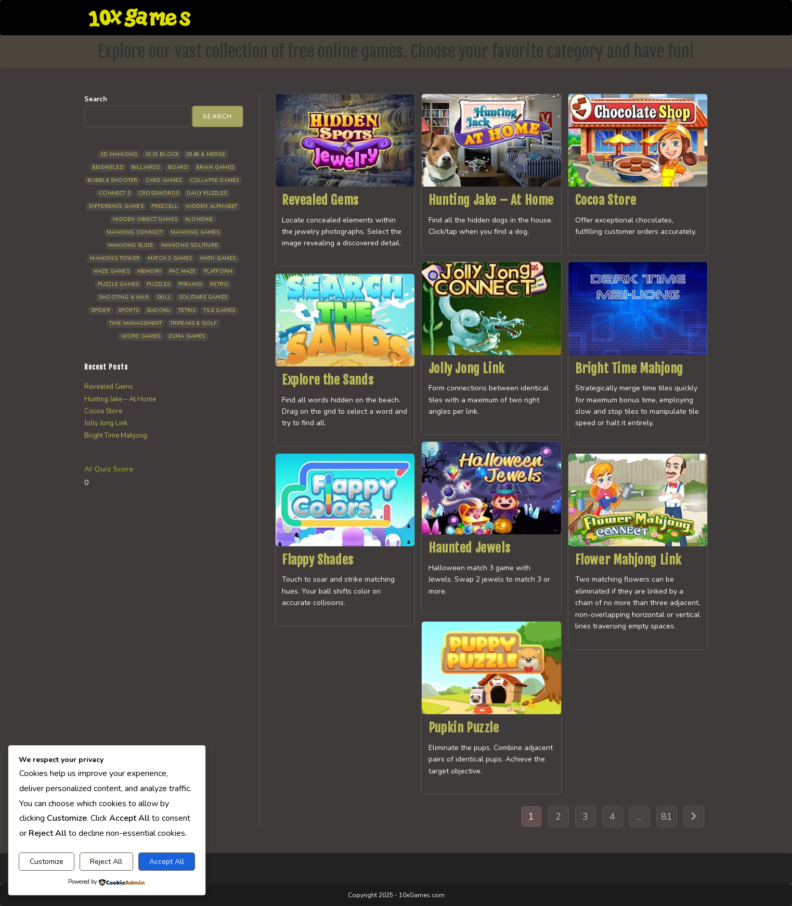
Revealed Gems (320, 200)
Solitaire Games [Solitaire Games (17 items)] (203, 297)
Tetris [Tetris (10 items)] (187, 310)
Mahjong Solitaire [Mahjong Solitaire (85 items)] (189, 245)
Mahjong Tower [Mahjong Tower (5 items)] (115, 258)
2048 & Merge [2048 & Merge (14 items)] (205, 154)
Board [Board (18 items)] (178, 167)
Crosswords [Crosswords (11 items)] (158, 193)
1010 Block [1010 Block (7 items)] (161, 154)
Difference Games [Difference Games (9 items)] (116, 206)
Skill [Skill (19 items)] (164, 297)
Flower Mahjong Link (628, 560)
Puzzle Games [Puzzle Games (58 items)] (118, 284)
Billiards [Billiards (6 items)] (146, 167)
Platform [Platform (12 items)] (218, 271)
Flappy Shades (318, 560)
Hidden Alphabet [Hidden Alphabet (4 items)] (211, 206)
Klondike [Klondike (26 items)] (199, 219)
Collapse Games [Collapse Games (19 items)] (214, 180)
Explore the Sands (327, 380)
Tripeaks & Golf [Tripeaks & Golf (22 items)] (193, 323)
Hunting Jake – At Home (491, 200)
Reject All (106, 861)
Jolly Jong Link (467, 368)
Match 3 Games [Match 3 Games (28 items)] (170, 258)
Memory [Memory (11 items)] (149, 271)
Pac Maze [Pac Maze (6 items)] (182, 271)
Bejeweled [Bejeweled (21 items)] (108, 167)
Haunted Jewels (469, 548)
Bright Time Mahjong (629, 368)
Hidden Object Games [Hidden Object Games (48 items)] (145, 219)
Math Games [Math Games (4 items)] (218, 258)
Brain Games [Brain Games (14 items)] (215, 167)
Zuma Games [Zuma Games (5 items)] (186, 336)
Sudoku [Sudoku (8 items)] (159, 310)
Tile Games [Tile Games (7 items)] (219, 310)
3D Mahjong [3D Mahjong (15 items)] (118, 154)
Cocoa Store (606, 200)
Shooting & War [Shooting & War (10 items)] (124, 297)
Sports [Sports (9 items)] (128, 310)
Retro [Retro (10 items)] (219, 284)
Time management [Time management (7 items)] (135, 323)
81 (666, 816)
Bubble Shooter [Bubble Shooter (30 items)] (112, 180)
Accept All (166, 861)
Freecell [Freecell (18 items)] (164, 206)
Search (95, 99)
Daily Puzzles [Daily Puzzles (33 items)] (207, 193)
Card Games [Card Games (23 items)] (164, 180)
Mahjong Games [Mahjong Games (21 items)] (195, 232)
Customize (46, 861)
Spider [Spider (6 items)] (100, 310)
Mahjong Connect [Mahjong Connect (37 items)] (135, 232)
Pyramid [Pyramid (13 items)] (190, 284)
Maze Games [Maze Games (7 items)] (111, 271)
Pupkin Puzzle (464, 728)
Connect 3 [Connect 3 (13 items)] (115, 193)
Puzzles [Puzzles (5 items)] (158, 284)
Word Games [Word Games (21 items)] (141, 336)
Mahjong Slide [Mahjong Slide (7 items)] (130, 245)
